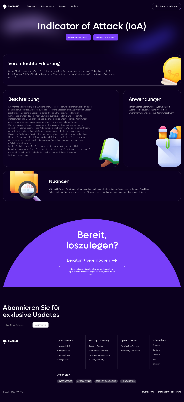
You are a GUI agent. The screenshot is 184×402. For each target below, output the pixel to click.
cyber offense (84, 381)
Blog (154, 359)
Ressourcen (46, 6)
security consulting (106, 381)
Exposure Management (99, 355)
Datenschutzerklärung (169, 391)
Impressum (148, 391)
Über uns (62, 6)
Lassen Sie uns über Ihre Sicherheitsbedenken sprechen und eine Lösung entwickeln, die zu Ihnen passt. (92, 272)
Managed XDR (63, 346)
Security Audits (96, 346)
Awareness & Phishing (98, 351)
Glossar (156, 364)
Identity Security (96, 360)
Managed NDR (63, 355)
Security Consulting (99, 340)
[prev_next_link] (4, 202)
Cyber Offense (129, 340)
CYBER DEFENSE (65, 381)
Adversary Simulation (130, 351)
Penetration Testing (130, 346)
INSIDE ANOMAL (128, 381)
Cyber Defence (65, 340)
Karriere (74, 6)
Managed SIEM (63, 360)
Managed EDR (63, 351)
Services (31, 6)
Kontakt (156, 355)
